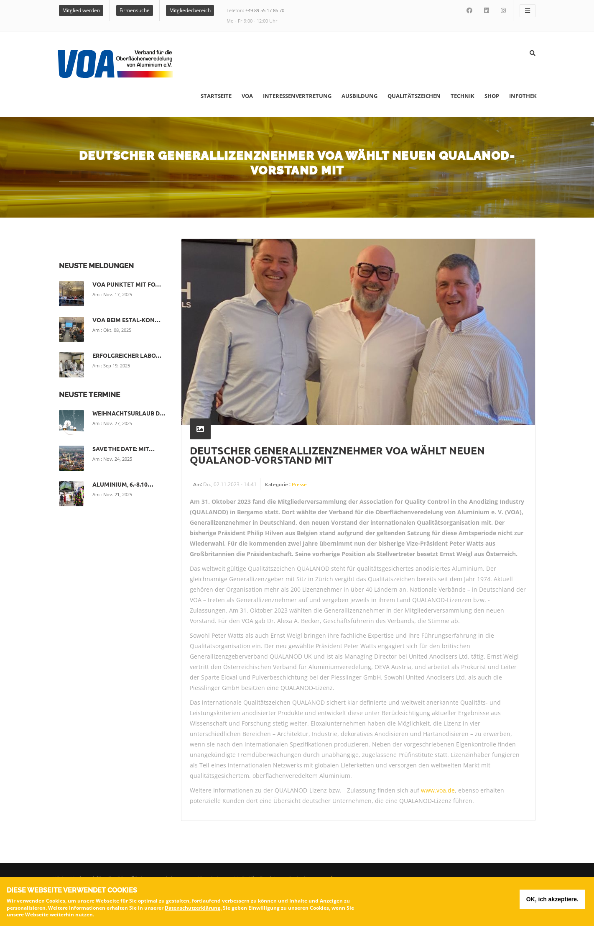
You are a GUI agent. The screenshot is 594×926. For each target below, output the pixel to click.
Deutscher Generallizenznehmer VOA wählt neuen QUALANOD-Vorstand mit (337, 455)
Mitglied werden (81, 10)
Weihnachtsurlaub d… (128, 413)
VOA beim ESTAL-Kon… (126, 319)
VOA (247, 96)
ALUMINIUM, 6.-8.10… (122, 484)
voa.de (327, 878)
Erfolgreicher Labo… (126, 355)
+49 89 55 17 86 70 (264, 10)
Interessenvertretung (297, 96)
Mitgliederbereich (190, 10)
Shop (491, 96)
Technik (462, 96)
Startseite (216, 96)
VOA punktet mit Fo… (126, 284)
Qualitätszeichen (414, 96)
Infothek (523, 96)
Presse (299, 484)
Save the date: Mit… (123, 448)
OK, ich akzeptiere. (552, 901)
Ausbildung (359, 96)
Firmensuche (135, 10)
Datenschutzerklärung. (193, 909)
